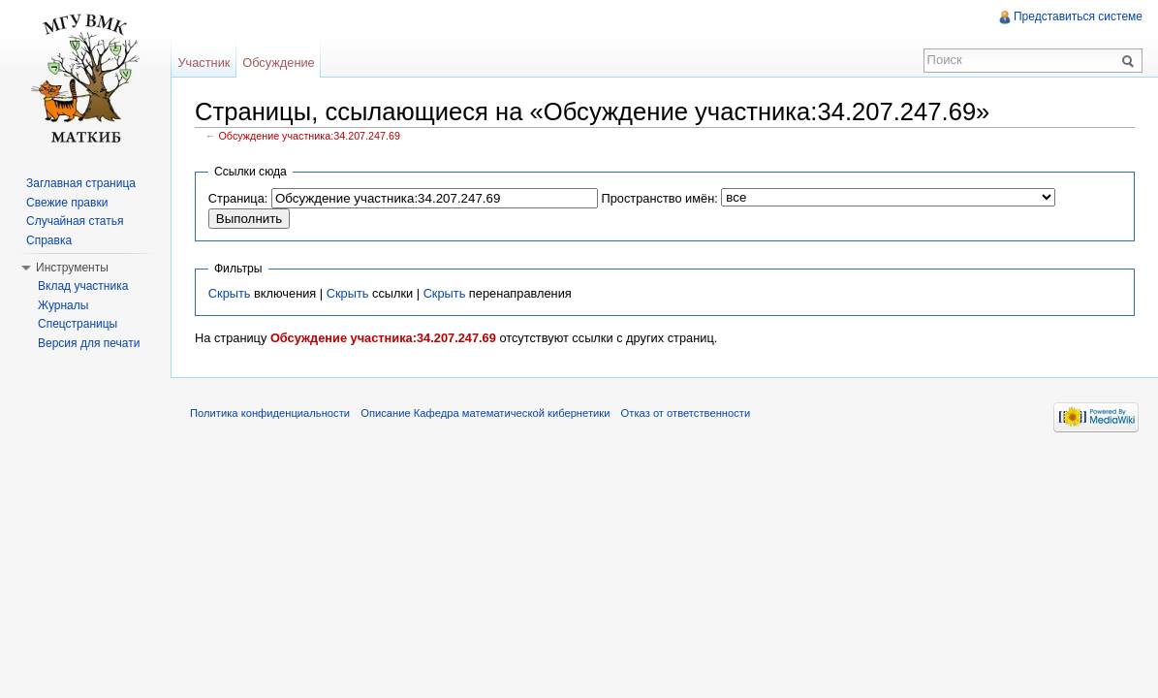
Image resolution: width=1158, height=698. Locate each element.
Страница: (238, 198)
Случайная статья (74, 221)
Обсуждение (278, 62)
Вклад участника (83, 286)
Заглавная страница (81, 183)
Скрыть (229, 293)
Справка (49, 240)
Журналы (63, 305)
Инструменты (72, 267)
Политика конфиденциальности (270, 413)
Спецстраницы (77, 324)
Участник (203, 62)
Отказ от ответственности (686, 413)
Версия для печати (89, 343)
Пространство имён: (659, 198)
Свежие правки (67, 202)
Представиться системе (1078, 16)
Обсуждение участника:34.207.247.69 (309, 136)
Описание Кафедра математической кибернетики (485, 413)
